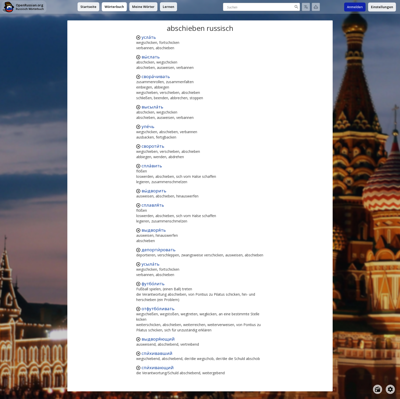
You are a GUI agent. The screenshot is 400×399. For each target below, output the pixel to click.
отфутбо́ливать (158, 308)
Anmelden (355, 7)
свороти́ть (153, 146)
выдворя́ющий (158, 339)
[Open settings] (390, 389)
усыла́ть (150, 264)
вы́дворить (154, 191)
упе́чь (148, 126)
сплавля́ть (153, 205)
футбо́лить (153, 283)
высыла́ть (152, 107)
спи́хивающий (158, 367)
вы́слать (151, 57)
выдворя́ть (154, 230)
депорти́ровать (159, 250)
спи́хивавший (157, 353)
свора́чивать (156, 76)
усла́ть (149, 37)
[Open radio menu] (377, 389)
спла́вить (152, 166)
